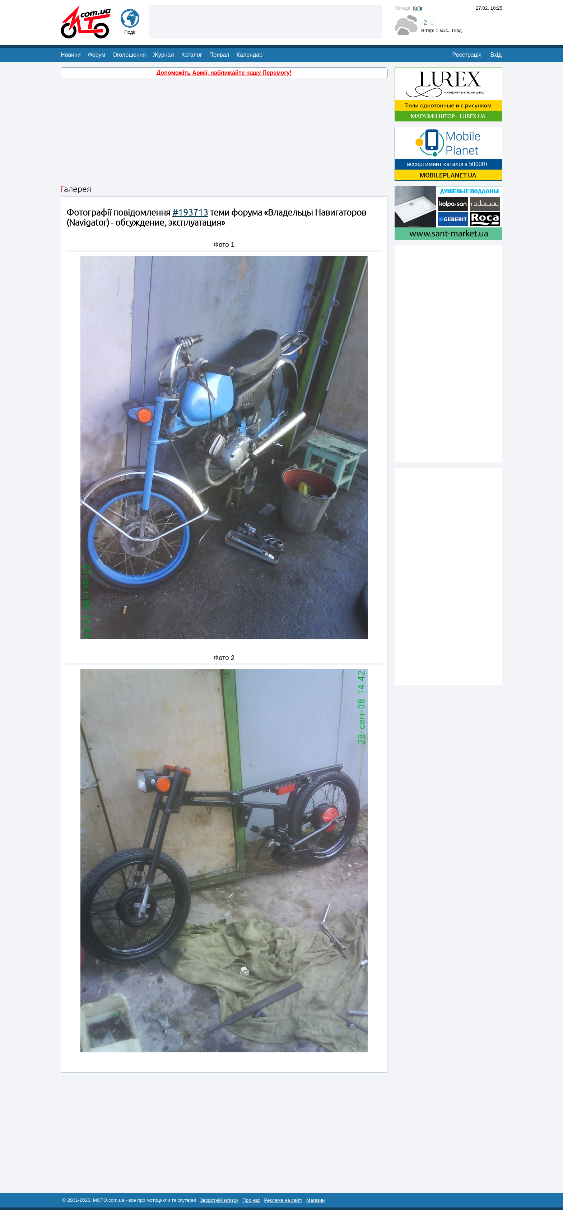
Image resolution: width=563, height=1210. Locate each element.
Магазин (315, 1200)
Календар (249, 55)
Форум (97, 55)
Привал (219, 55)
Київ (417, 8)
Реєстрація (467, 55)
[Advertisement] (265, 21)
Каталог (191, 55)
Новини (71, 55)
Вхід (496, 55)
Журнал (163, 55)
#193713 (190, 212)
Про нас (251, 1200)
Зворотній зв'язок (219, 1200)
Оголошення (129, 55)
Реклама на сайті (283, 1200)
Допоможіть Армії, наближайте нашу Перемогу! (224, 73)
